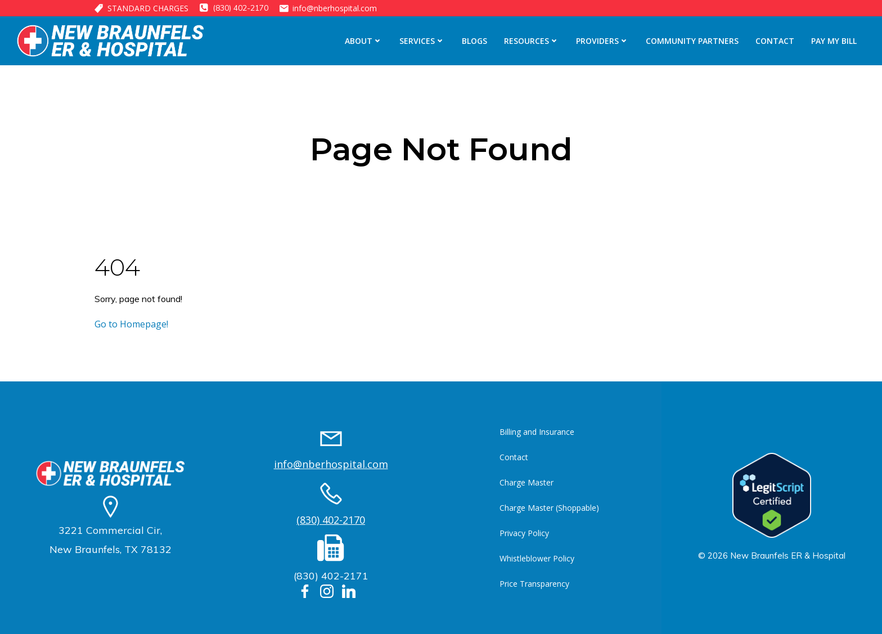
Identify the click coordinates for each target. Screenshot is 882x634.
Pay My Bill (834, 40)
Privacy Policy (524, 533)
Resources (531, 40)
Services (422, 40)
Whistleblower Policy (537, 558)
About (363, 40)
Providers (602, 40)
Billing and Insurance (537, 431)
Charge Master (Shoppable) (549, 507)
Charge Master (527, 482)
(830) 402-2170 (330, 520)
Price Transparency (534, 583)
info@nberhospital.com (331, 464)
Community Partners (692, 40)
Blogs (474, 40)
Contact (774, 40)
